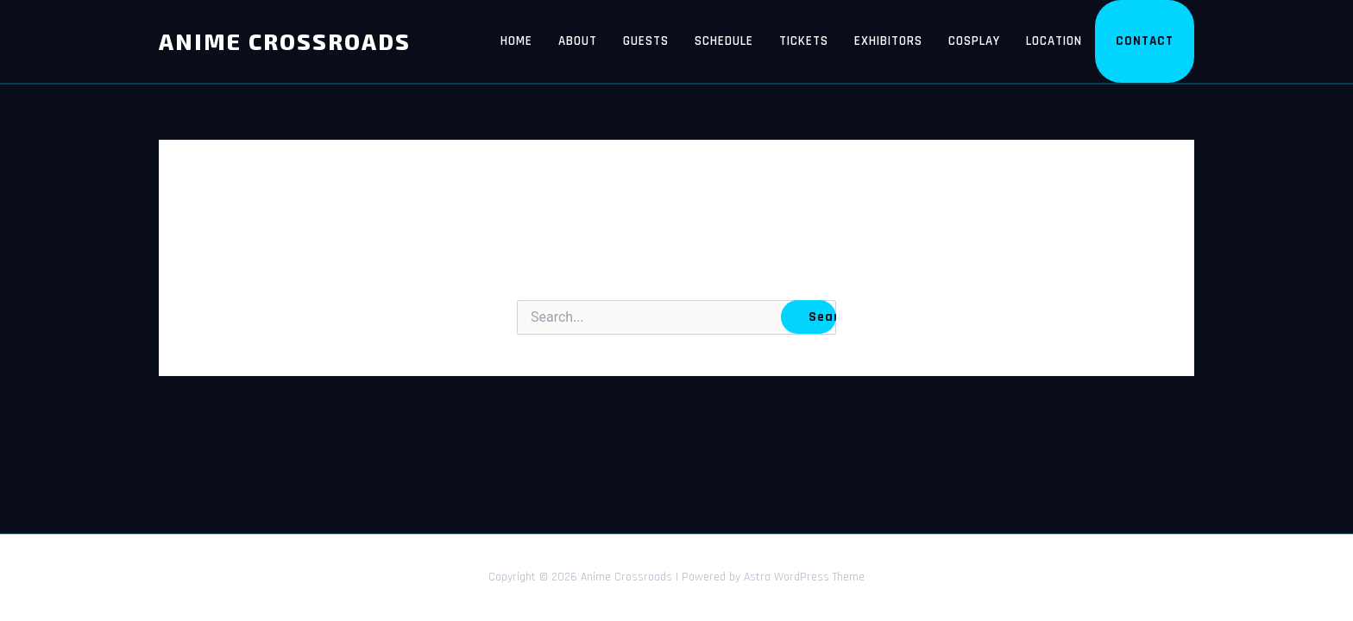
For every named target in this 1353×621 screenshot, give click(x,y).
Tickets (803, 41)
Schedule (724, 41)
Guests (646, 41)
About (577, 41)
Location (1054, 41)
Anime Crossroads (285, 41)
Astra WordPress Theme (804, 577)
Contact (1145, 41)
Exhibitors (888, 41)
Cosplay (974, 41)
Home (516, 41)
